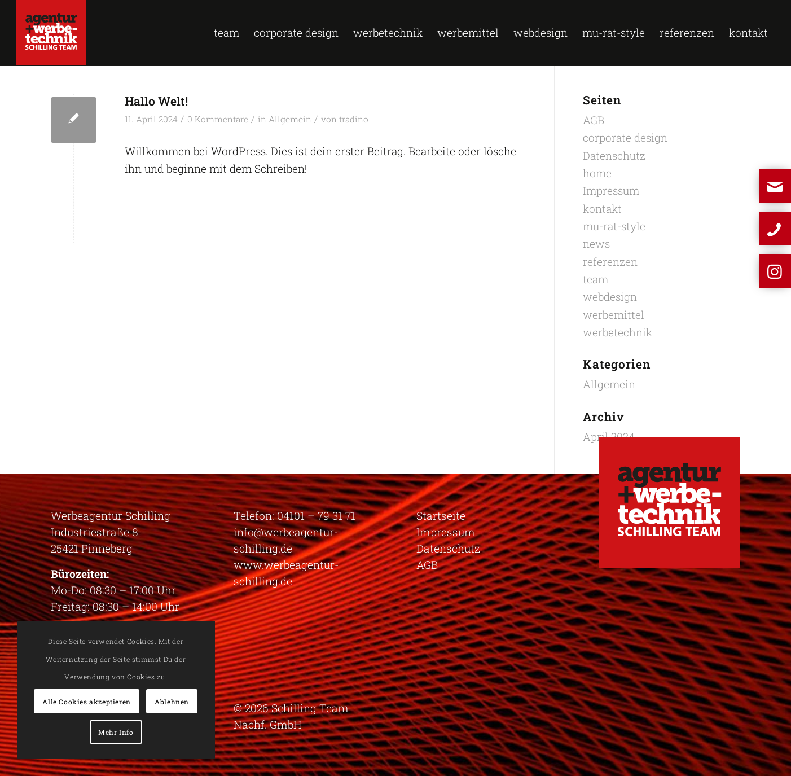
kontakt (602, 208)
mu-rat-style (614, 226)
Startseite (440, 515)
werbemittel (613, 315)
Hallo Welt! (156, 101)
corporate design (625, 137)
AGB (593, 120)
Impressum (611, 190)
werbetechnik (617, 332)
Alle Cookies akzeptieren (86, 701)
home (597, 173)
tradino (353, 119)
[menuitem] (226, 32)
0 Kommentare (217, 119)
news (596, 243)
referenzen (610, 262)
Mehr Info (115, 731)
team (595, 279)
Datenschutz (614, 155)
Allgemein (290, 119)
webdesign (610, 297)
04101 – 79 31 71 (316, 515)
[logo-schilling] (51, 32)
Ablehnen (172, 701)
